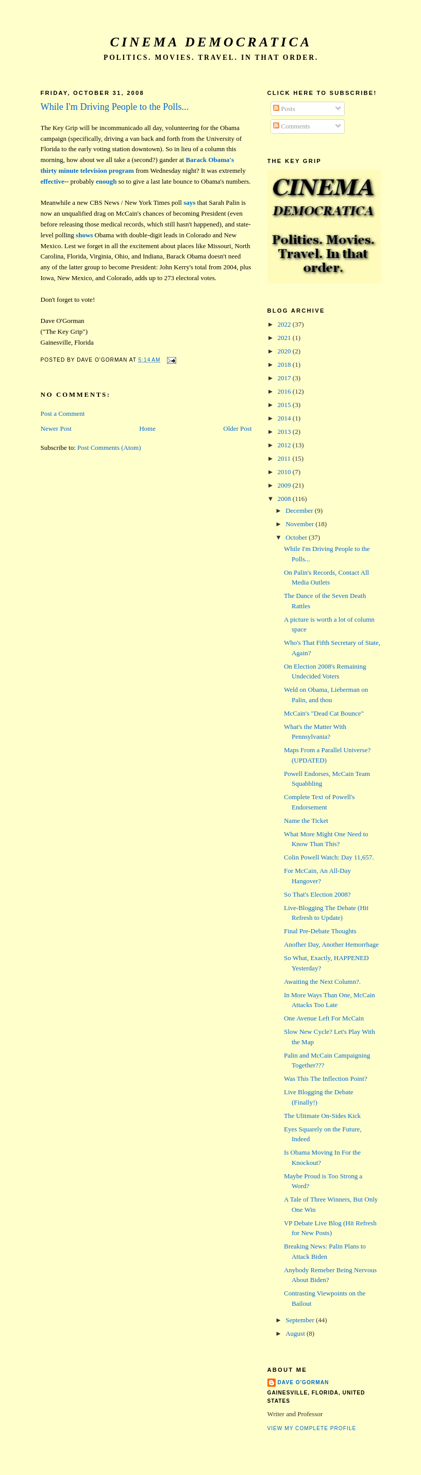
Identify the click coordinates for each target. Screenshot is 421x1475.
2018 (285, 364)
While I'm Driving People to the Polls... (115, 107)
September (300, 1320)
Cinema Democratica (211, 42)
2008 (285, 499)
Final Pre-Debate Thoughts (320, 931)
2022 (285, 324)
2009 (285, 485)
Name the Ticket (306, 820)
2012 (285, 445)
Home (147, 428)
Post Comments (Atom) (109, 447)
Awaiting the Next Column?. (322, 981)
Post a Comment (63, 413)
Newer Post (56, 428)
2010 (285, 472)
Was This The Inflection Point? (325, 1078)
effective (52, 181)
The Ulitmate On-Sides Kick (322, 1116)
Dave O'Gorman (303, 1382)
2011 (285, 458)
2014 (285, 418)
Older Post (237, 428)
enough (106, 181)
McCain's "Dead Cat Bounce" (324, 713)
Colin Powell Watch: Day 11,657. (329, 857)
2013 (285, 431)
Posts (284, 108)
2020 (285, 351)
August (296, 1333)
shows (84, 235)
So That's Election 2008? (317, 894)
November (300, 524)
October (297, 537)
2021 (285, 338)
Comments (291, 126)
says (189, 202)
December (300, 510)
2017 (285, 378)
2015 (285, 405)
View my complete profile (312, 1428)
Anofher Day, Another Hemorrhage (331, 944)
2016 (285, 391)
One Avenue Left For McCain (324, 1018)
